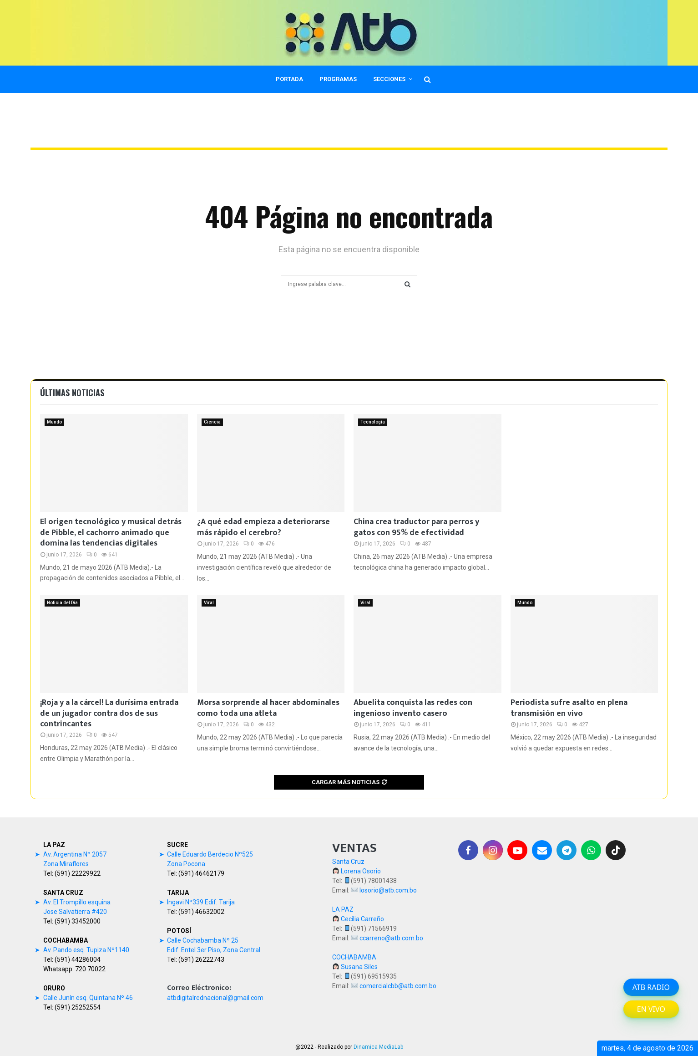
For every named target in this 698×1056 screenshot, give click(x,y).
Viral (209, 602)
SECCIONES (389, 79)
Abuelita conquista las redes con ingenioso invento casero (413, 708)
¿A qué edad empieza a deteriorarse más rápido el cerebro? (263, 527)
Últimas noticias (72, 392)
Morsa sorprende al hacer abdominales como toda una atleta (268, 708)
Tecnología (372, 421)
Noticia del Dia (62, 602)
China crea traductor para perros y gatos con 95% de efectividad (416, 527)
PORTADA (289, 79)
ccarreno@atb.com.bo (391, 938)
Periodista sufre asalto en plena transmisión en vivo (569, 708)
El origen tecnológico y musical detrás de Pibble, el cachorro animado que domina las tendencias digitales (111, 532)
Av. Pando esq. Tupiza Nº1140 (86, 950)
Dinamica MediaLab (378, 1047)
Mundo (54, 421)
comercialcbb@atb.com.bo (397, 986)
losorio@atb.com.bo (388, 890)
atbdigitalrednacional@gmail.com (215, 997)
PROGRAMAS (338, 79)
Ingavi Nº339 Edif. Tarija (201, 902)
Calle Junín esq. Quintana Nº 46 (88, 997)
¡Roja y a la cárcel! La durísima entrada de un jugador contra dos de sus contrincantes (109, 713)
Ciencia (212, 421)
